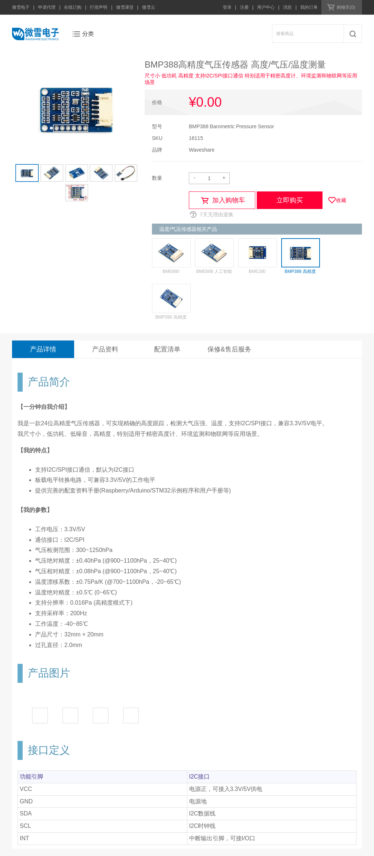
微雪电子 (21, 7)
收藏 (341, 200)
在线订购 (72, 7)
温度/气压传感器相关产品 (188, 229)
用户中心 (266, 7)
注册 (244, 7)
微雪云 (148, 7)
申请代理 (47, 7)
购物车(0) (346, 7)
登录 (227, 7)
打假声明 (98, 7)
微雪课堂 (125, 7)
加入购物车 (228, 200)
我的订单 (309, 7)
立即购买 (289, 200)
